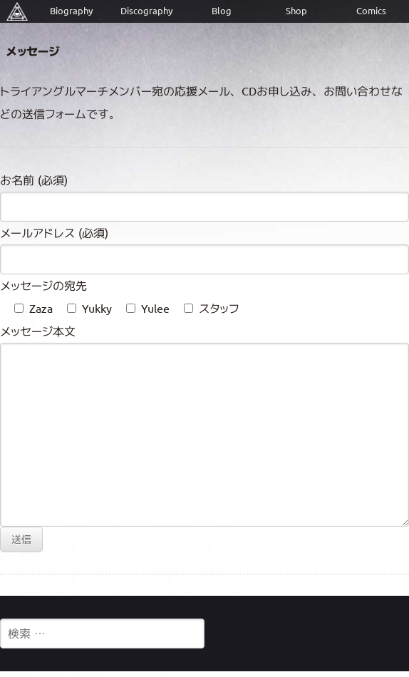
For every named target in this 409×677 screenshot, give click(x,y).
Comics (371, 11)
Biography (71, 11)
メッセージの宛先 (43, 285)
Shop (296, 11)
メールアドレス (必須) (54, 233)
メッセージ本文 (38, 331)
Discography (146, 11)
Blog (222, 11)
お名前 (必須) (34, 180)
